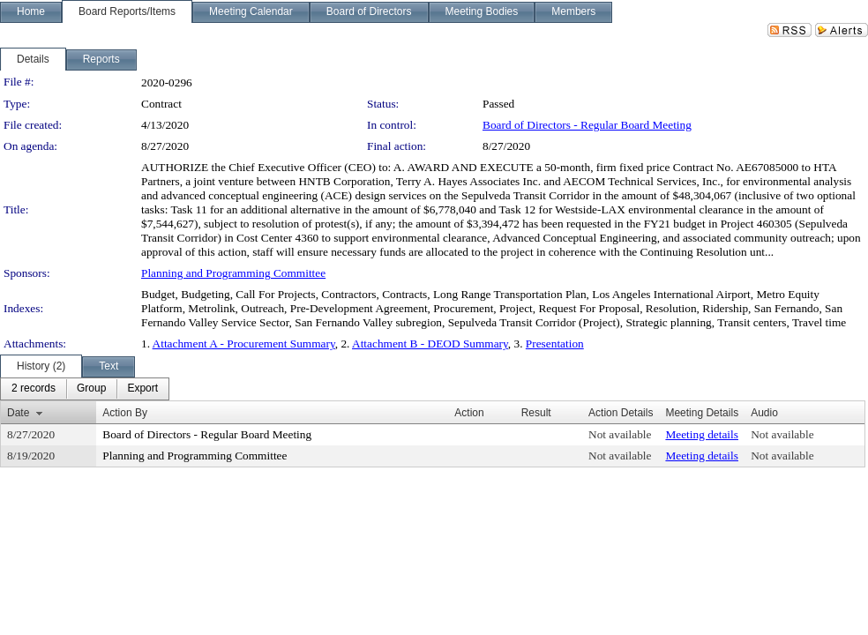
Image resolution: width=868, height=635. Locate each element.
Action (468, 413)
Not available (619, 434)
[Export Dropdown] (142, 389)
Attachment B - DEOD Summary (430, 343)
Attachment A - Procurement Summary (244, 343)
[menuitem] (33, 389)
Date (18, 413)
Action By (124, 413)
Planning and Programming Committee (233, 273)
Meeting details (701, 434)
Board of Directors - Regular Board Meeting (587, 124)
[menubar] (84, 388)
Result (536, 413)
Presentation (555, 343)
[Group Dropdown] (91, 389)
